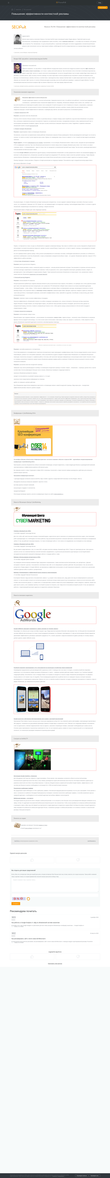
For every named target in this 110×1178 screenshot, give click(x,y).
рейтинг (92, 152)
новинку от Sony (43, 825)
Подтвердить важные (82, 1175)
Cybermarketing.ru (58, 494)
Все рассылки (27, 9)
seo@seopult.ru (92, 841)
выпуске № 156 (34, 125)
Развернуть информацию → (58, 1176)
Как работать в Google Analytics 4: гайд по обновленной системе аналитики (36, 922)
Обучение (18, 9)
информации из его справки (35, 142)
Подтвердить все (94, 1175)
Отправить (16, 903)
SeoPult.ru (17, 841)
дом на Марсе (28, 828)
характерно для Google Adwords (38, 274)
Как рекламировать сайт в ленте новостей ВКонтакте (28, 938)
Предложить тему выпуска (55, 963)
